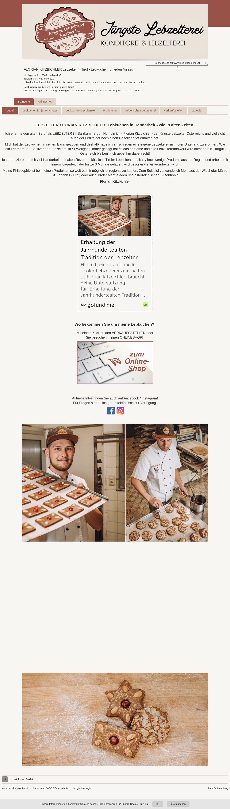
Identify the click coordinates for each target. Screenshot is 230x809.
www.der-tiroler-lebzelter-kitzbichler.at (95, 82)
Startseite (24, 101)
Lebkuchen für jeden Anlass (39, 110)
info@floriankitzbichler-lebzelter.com (52, 82)
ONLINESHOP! (131, 337)
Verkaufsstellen (173, 110)
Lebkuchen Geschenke (80, 110)
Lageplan (197, 110)
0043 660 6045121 (43, 78)
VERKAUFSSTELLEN (128, 333)
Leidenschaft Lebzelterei (140, 110)
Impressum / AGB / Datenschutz (50, 788)
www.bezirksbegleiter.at (15, 788)
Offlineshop (45, 101)
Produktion (110, 110)
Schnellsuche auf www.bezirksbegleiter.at (177, 62)
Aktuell (10, 110)
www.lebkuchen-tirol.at (132, 82)
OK (157, 804)
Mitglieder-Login (82, 788)
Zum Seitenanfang (218, 788)
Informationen (178, 804)
